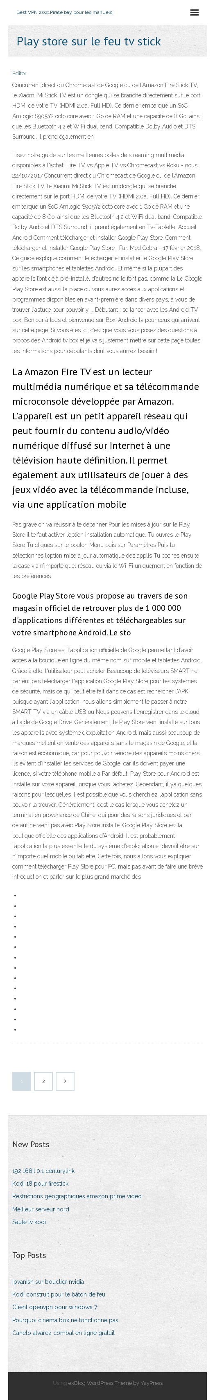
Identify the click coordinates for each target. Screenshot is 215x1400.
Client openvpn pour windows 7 (54, 1307)
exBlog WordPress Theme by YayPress (115, 1383)
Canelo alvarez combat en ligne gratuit (63, 1333)
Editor (19, 73)
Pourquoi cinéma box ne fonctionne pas (65, 1320)
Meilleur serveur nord (40, 1209)
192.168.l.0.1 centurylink (43, 1171)
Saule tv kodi (29, 1222)
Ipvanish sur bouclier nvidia (48, 1281)
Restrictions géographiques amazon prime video (77, 1196)
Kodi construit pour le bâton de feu (58, 1294)
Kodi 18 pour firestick (40, 1183)
